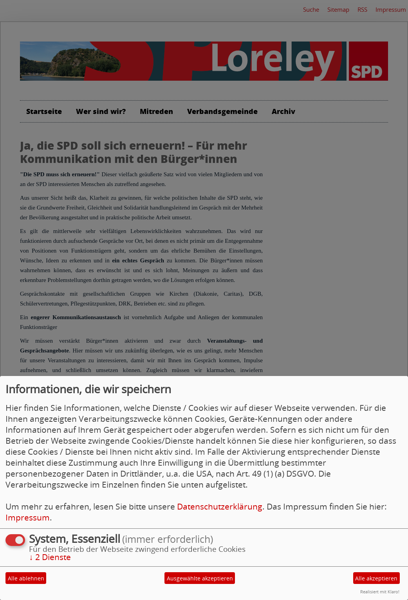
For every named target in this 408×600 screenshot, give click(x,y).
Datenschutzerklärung (219, 506)
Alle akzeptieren (376, 578)
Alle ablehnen (26, 578)
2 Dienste (50, 556)
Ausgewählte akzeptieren (200, 578)
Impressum (27, 517)
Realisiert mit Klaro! (379, 592)
